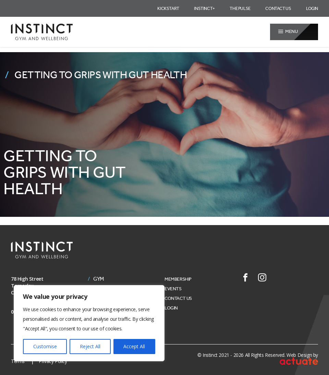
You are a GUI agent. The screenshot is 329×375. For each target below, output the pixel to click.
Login (312, 8)
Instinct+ (204, 8)
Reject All (90, 346)
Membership (178, 279)
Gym (98, 279)
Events (173, 289)
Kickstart (168, 8)
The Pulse (240, 8)
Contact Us (278, 8)
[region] (89, 323)
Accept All (134, 346)
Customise (45, 346)
